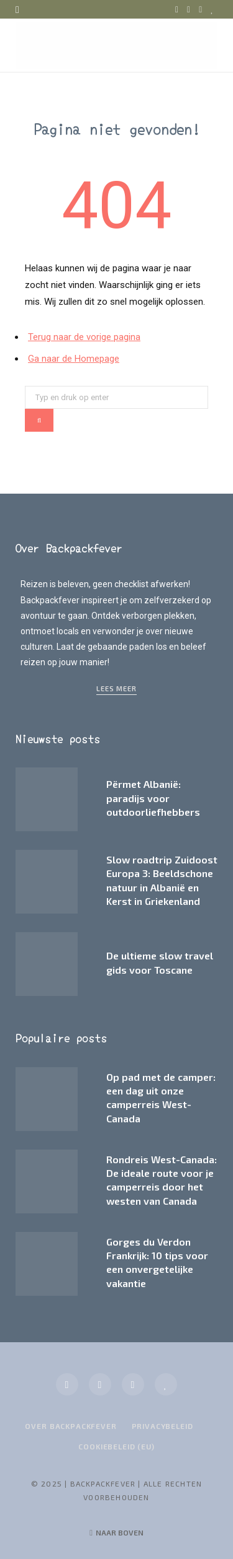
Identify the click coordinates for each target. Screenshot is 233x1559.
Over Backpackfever (70, 1425)
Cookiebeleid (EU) (116, 1446)
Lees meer (116, 688)
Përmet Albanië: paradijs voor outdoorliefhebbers (153, 798)
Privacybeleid (162, 1425)
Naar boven (116, 1532)
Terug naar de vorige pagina (84, 337)
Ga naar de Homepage (73, 358)
